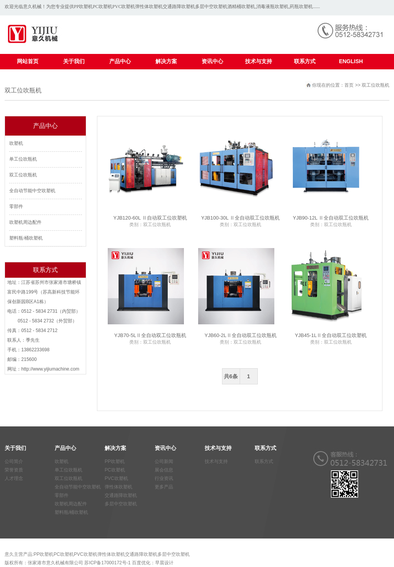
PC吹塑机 (102, 6)
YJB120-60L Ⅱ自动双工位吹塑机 (150, 218)
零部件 (16, 206)
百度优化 (141, 562)
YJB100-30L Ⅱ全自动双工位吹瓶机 (240, 218)
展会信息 (164, 470)
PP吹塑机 (83, 6)
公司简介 (14, 461)
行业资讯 (164, 478)
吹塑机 (16, 143)
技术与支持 (216, 461)
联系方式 (264, 461)
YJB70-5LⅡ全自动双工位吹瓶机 (150, 335)
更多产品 (164, 487)
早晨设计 (164, 562)
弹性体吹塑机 (149, 6)
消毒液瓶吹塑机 (272, 6)
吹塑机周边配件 (25, 222)
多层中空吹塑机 (211, 6)
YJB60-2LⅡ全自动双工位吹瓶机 (240, 335)
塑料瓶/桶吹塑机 (26, 238)
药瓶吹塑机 (301, 6)
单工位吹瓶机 (23, 159)
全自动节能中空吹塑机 (32, 190)
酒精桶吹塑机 (241, 6)
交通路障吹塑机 (179, 6)
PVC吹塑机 (123, 6)
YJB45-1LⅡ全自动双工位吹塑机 (331, 335)
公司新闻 (164, 461)
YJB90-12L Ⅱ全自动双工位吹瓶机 (331, 218)
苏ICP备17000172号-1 (107, 562)
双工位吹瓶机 (23, 175)
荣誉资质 (14, 470)
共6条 (231, 376)
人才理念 (14, 478)
